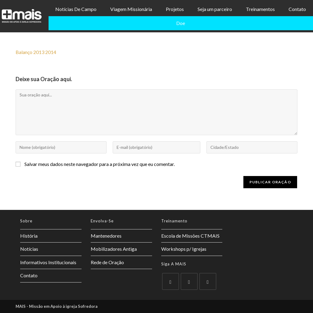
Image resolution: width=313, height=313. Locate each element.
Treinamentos (260, 9)
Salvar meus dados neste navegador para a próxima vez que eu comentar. (99, 164)
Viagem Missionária (131, 9)
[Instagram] (207, 281)
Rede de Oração (107, 262)
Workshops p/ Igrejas (183, 249)
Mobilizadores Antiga (114, 249)
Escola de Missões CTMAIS (190, 236)
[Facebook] (189, 281)
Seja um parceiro (215, 9)
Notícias (29, 249)
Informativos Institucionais (48, 262)
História (29, 236)
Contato (297, 9)
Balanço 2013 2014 (36, 52)
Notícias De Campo (75, 9)
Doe (180, 23)
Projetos (175, 9)
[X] (170, 281)
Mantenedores (106, 236)
